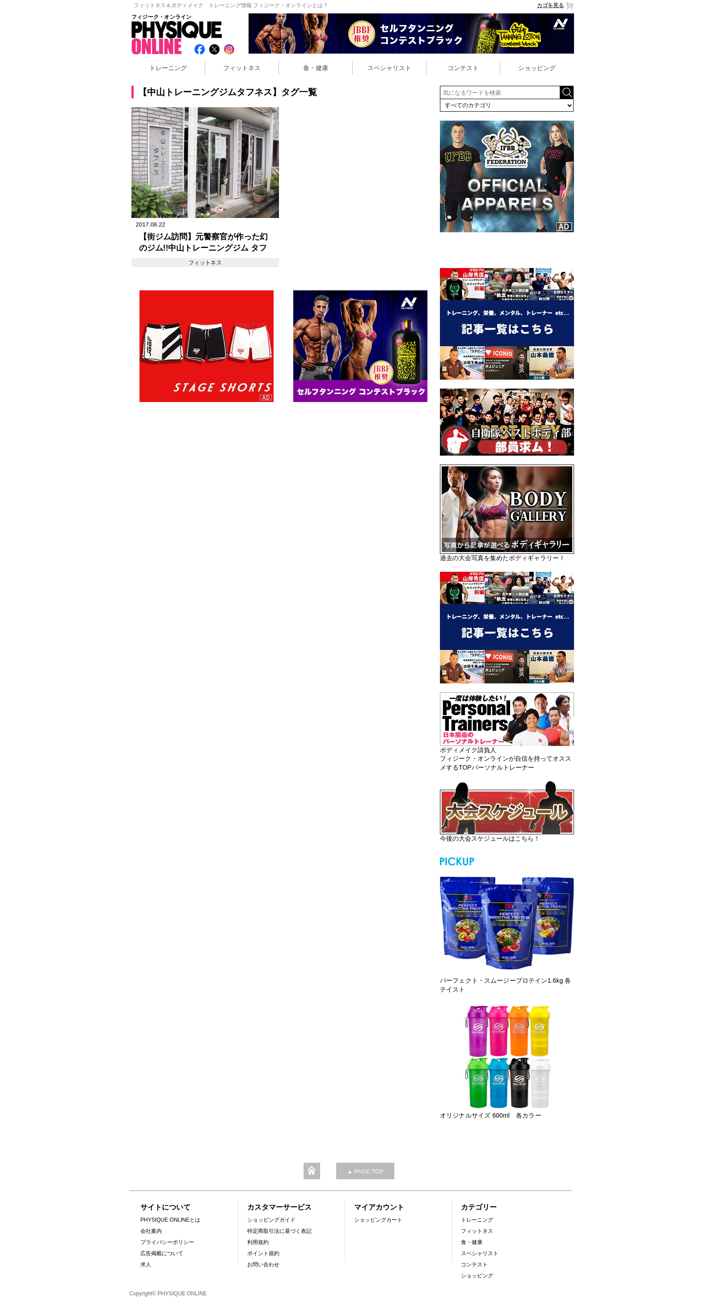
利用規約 (258, 1242)
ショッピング (537, 67)
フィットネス (242, 67)
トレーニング (168, 67)
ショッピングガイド (271, 1220)
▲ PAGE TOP (365, 1172)
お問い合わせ (263, 1264)
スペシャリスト (389, 67)
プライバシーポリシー (167, 1242)
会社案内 (151, 1231)
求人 (145, 1264)
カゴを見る (555, 5)
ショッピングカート (378, 1220)
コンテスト (463, 67)
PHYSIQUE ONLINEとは (170, 1220)
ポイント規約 (263, 1253)
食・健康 (315, 67)
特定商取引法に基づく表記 (279, 1231)
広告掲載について (161, 1253)
